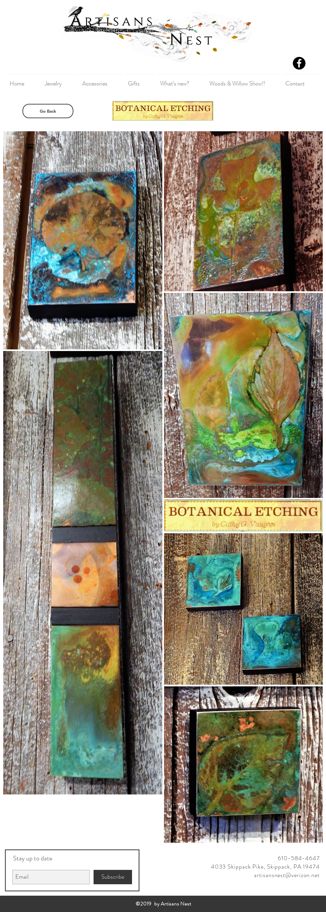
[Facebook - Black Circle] (299, 63)
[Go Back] (47, 111)
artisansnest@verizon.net (287, 875)
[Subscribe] (113, 877)
